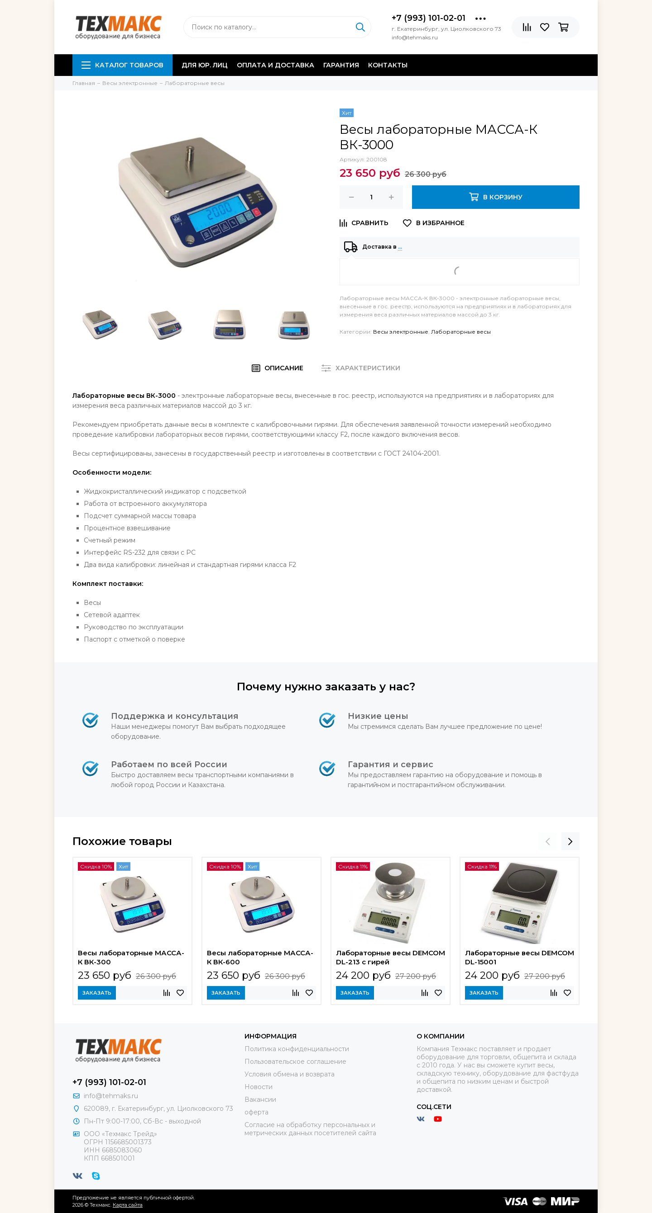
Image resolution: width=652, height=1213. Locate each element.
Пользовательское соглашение (295, 1061)
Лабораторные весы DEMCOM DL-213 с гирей (390, 957)
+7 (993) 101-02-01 (428, 18)
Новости (258, 1087)
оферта (256, 1112)
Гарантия (341, 65)
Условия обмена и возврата (289, 1074)
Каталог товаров (122, 65)
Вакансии (260, 1099)
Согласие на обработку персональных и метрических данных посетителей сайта (310, 1129)
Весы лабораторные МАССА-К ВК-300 (131, 957)
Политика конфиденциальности (296, 1049)
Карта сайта (128, 1205)
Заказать (96, 993)
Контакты (388, 65)
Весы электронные (400, 331)
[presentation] (548, 841)
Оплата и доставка (275, 65)
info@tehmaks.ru (111, 1096)
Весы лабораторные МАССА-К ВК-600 (260, 957)
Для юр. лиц (205, 65)
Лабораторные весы (461, 331)
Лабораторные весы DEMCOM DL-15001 (519, 957)
